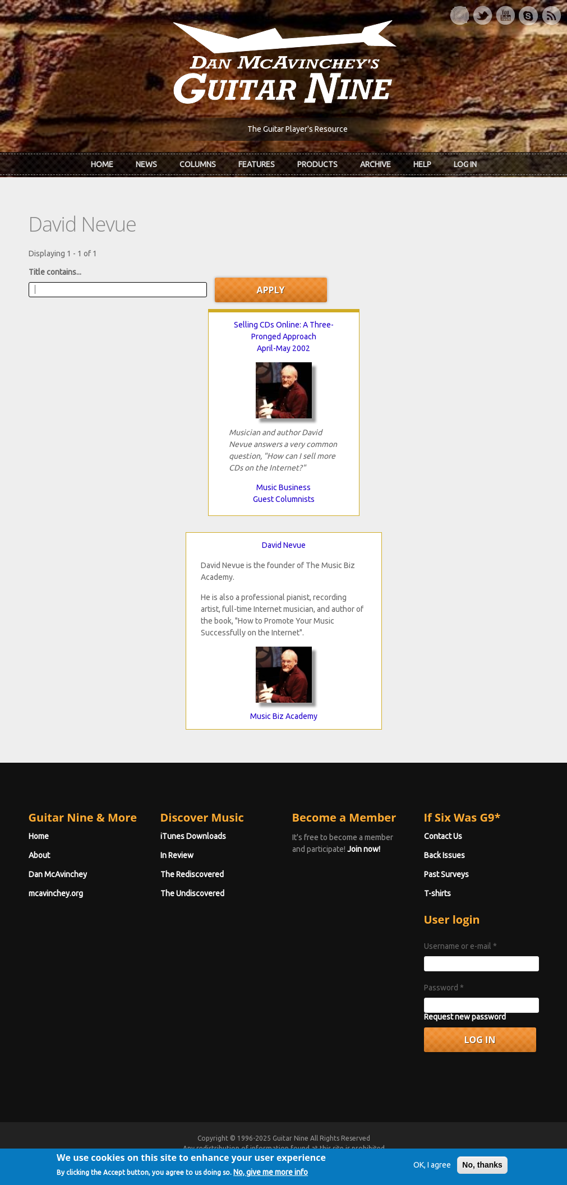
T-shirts (437, 893)
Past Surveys (446, 874)
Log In (465, 164)
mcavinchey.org (56, 893)
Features (256, 164)
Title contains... (55, 272)
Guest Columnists (284, 499)
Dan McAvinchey (58, 874)
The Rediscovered (192, 874)
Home (102, 164)
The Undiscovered (192, 893)
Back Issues (444, 855)
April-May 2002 (283, 348)
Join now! (363, 849)
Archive (375, 164)
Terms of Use (342, 1158)
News (146, 164)
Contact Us (443, 836)
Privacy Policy (419, 1158)
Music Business (283, 487)
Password (444, 987)
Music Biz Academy (283, 716)
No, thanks (482, 1175)
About (39, 855)
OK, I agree (432, 1175)
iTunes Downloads (193, 836)
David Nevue (284, 545)
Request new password (465, 1016)
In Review (176, 855)
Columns (197, 164)
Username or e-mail (460, 946)
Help (422, 164)
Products (317, 164)
